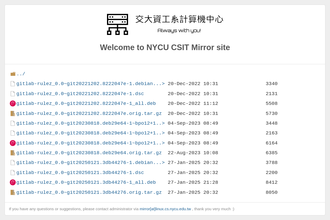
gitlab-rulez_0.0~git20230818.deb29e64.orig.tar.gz (89, 152)
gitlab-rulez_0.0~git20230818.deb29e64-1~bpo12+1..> (90, 123)
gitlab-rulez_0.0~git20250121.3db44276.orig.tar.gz (89, 192)
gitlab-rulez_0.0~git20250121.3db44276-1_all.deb (86, 182)
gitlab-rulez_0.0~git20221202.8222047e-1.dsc (80, 93)
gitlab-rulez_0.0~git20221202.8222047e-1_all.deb (86, 103)
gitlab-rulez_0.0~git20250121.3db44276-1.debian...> (90, 162)
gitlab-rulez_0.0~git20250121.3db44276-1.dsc (80, 172)
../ (20, 73)
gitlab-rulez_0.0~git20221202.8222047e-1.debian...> (90, 83)
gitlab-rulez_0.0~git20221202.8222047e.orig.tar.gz (89, 113)
